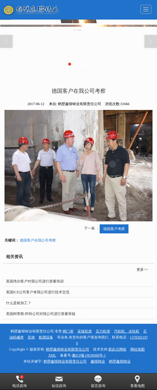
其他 (31, 337)
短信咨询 (59, 381)
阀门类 (68, 331)
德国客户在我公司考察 (38, 240)
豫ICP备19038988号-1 (89, 355)
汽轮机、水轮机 (126, 331)
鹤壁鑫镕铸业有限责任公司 (67, 349)
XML (52, 355)
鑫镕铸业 (98, 361)
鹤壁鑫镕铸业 (120, 361)
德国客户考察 (114, 229)
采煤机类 (84, 331)
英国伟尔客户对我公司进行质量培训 (35, 281)
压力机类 (103, 331)
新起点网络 (117, 349)
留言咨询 (98, 381)
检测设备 (46, 337)
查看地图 (137, 381)
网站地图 (137, 349)
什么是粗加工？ (18, 303)
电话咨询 (19, 381)
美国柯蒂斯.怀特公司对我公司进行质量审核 (40, 314)
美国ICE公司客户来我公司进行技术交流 (37, 292)
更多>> (142, 269)
